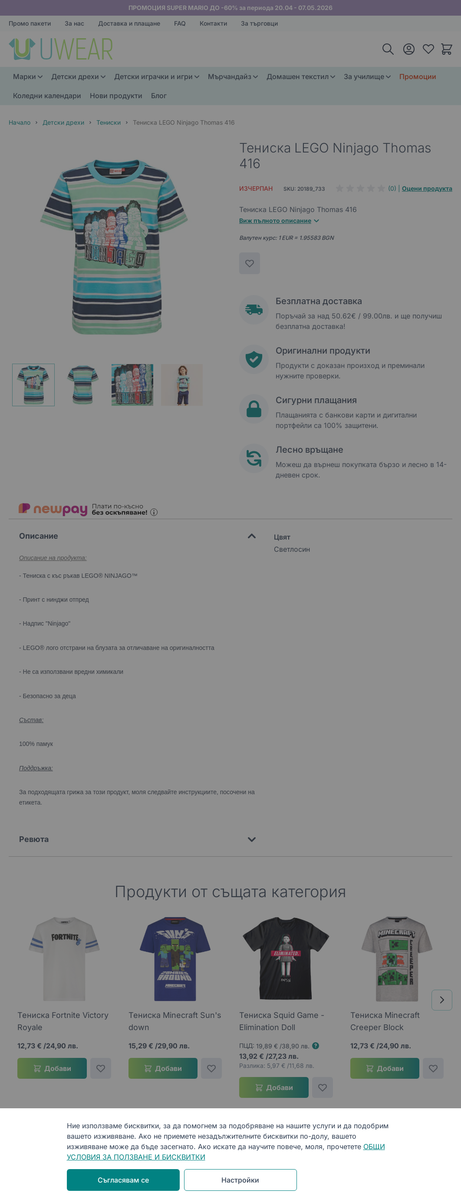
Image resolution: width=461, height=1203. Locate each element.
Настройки (240, 1180)
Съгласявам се (123, 1180)
